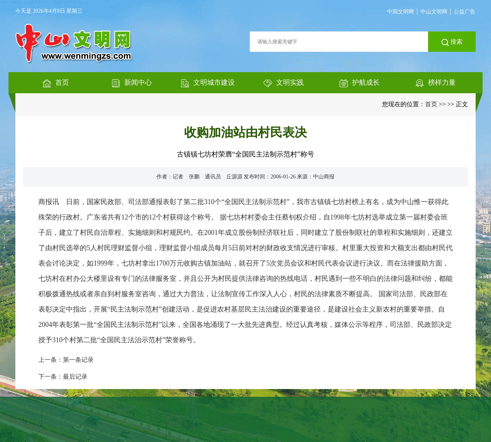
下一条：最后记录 (62, 376)
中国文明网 (400, 12)
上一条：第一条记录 (66, 359)
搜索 (452, 42)
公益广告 (464, 12)
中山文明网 (433, 12)
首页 (431, 104)
